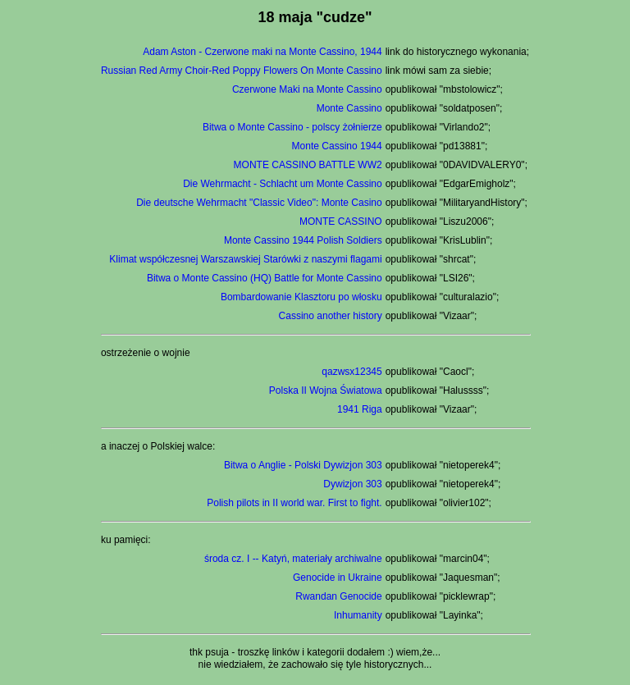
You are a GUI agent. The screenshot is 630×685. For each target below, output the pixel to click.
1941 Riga (359, 409)
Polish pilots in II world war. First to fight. (294, 503)
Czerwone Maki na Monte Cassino (307, 89)
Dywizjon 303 (352, 484)
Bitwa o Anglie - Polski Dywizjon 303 (303, 465)
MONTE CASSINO (340, 221)
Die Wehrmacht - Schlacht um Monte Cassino (282, 184)
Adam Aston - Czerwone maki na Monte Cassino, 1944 (262, 51)
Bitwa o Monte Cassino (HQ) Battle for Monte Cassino (264, 278)
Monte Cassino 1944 (337, 146)
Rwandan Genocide (338, 596)
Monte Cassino (349, 108)
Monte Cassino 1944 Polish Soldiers (303, 240)
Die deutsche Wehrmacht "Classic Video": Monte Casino (259, 202)
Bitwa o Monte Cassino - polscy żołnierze (292, 127)
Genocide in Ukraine (337, 577)
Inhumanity (358, 615)
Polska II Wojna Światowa (325, 390)
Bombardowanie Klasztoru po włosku (301, 297)
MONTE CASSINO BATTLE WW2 (308, 165)
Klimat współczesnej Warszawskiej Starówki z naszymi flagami (245, 259)
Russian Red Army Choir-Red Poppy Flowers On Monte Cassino (241, 70)
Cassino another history (330, 316)
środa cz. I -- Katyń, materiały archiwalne (293, 558)
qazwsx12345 (351, 371)
